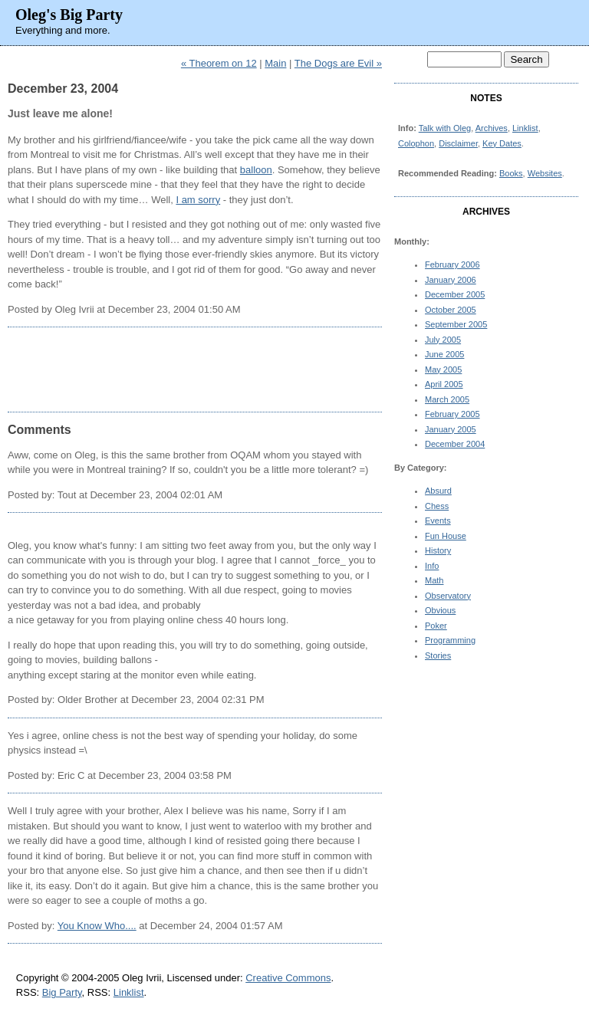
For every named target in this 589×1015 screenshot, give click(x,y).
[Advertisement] (194, 370)
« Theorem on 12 (219, 63)
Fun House (445, 535)
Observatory (448, 595)
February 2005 (452, 414)
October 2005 (450, 309)
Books (511, 173)
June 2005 (444, 354)
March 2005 (447, 399)
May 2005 (443, 369)
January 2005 (450, 429)
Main (275, 63)
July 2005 (443, 339)
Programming (450, 640)
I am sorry (198, 199)
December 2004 (455, 443)
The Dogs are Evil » (338, 63)
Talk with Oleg (445, 128)
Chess (437, 506)
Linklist (525, 128)
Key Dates (502, 143)
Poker (436, 625)
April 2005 (444, 384)
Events (438, 520)
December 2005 (455, 294)
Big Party (62, 992)
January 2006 (450, 279)
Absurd (438, 490)
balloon (256, 170)
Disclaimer (458, 143)
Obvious (440, 610)
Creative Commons (288, 978)
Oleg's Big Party (69, 14)
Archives (491, 128)
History (438, 550)
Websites (545, 173)
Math (434, 580)
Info (432, 565)
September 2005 (456, 324)
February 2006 (452, 264)
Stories (438, 655)
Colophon (416, 143)
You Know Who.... (97, 925)
